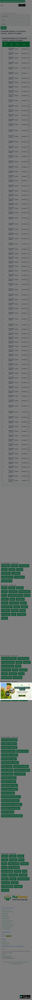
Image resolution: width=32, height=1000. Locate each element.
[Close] (29, 685)
